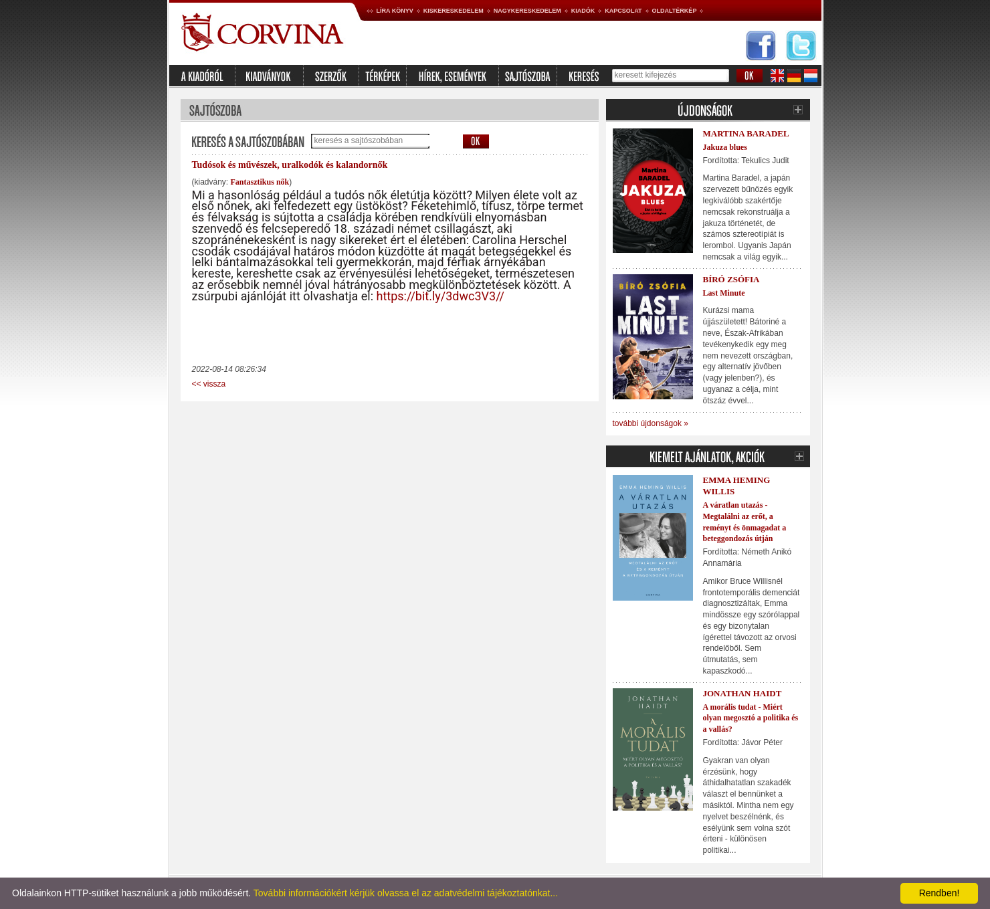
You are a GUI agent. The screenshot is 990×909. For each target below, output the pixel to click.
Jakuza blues (725, 147)
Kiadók (583, 10)
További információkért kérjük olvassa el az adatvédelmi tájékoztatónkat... (406, 893)
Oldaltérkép (674, 10)
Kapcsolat (623, 10)
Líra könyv (395, 10)
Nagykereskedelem (527, 10)
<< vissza (209, 384)
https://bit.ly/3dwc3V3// (440, 296)
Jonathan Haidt (742, 693)
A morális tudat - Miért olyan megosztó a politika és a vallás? (751, 718)
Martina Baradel (746, 133)
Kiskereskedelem (453, 10)
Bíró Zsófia (731, 279)
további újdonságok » (650, 423)
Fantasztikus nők (260, 182)
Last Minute (724, 293)
